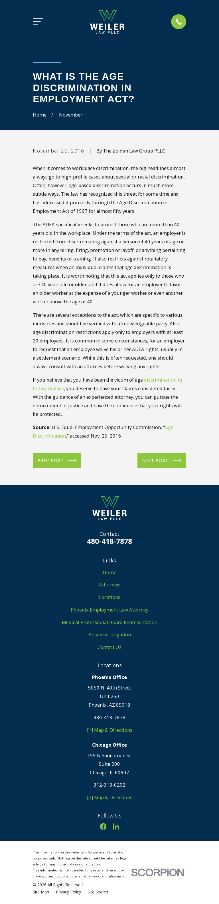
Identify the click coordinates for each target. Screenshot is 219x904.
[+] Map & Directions (109, 730)
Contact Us (109, 647)
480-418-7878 (109, 541)
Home (109, 572)
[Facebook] (103, 826)
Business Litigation (109, 634)
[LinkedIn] (116, 826)
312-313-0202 (109, 784)
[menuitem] (41, 891)
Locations (109, 597)
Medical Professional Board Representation (109, 622)
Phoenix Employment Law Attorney (109, 609)
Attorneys (109, 584)
